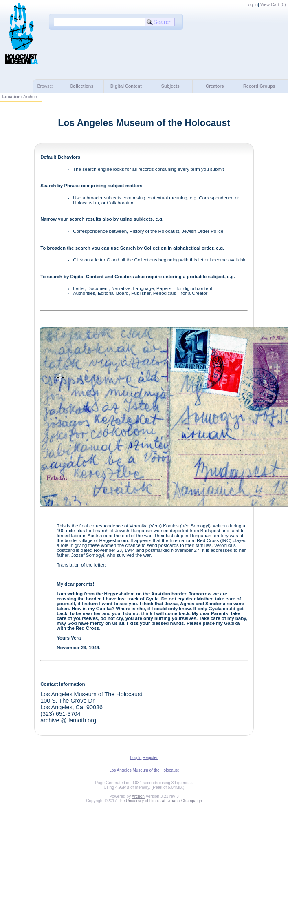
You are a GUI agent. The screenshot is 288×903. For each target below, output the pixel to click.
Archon (138, 796)
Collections (81, 86)
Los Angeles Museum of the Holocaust (144, 770)
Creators (215, 86)
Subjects (170, 86)
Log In (252, 4)
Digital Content (126, 86)
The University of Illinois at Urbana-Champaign (160, 801)
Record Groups (259, 86)
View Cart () (273, 4)
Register (150, 757)
